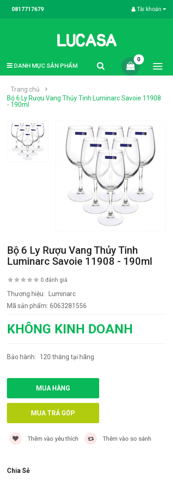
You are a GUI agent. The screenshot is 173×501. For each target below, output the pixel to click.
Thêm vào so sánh (117, 438)
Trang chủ (25, 89)
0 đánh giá (54, 280)
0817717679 (28, 9)
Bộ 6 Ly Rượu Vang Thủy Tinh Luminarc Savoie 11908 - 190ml (84, 101)
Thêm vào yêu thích (43, 438)
